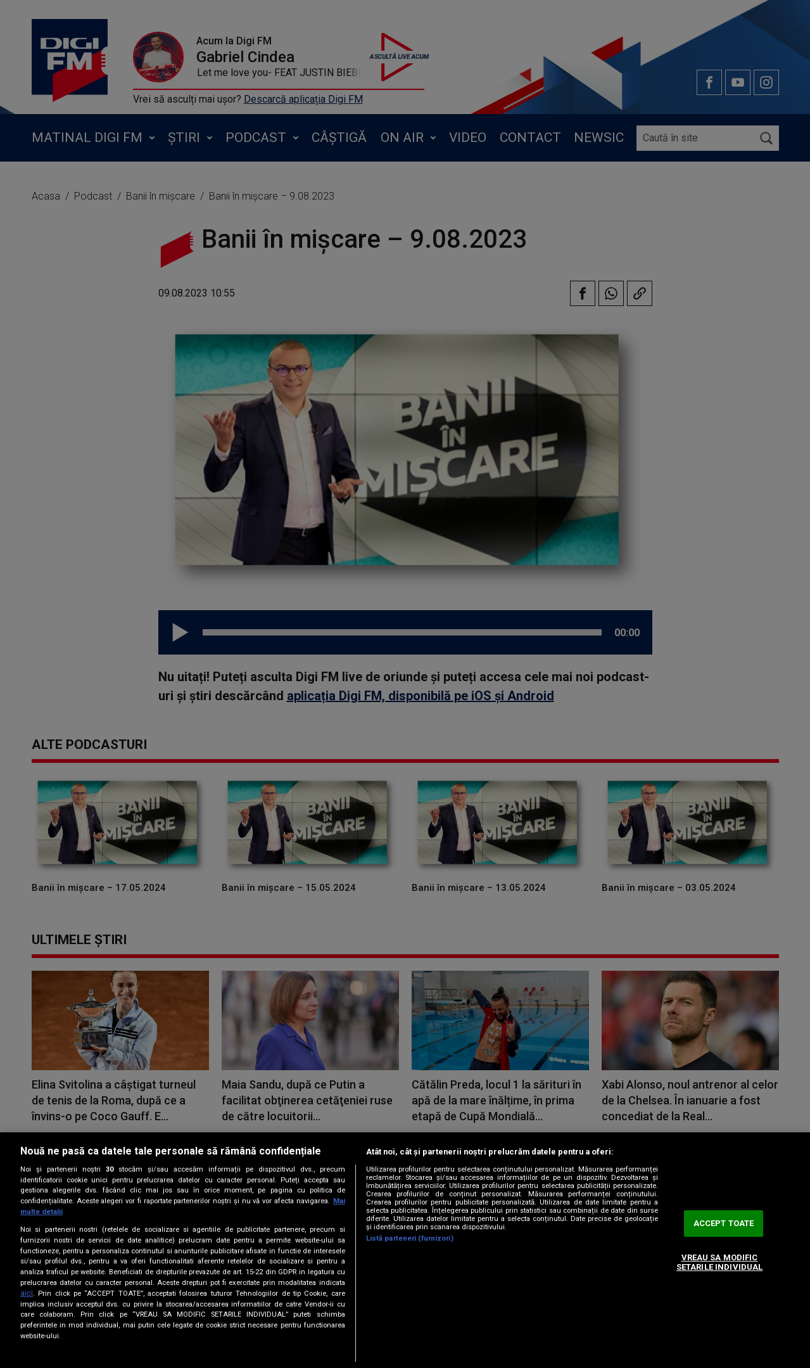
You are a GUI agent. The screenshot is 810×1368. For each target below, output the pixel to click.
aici (26, 1293)
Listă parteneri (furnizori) (409, 1238)
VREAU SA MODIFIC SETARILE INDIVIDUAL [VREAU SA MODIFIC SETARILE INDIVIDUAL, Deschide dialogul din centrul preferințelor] (719, 1262)
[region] (405, 1250)
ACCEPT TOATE (723, 1223)
